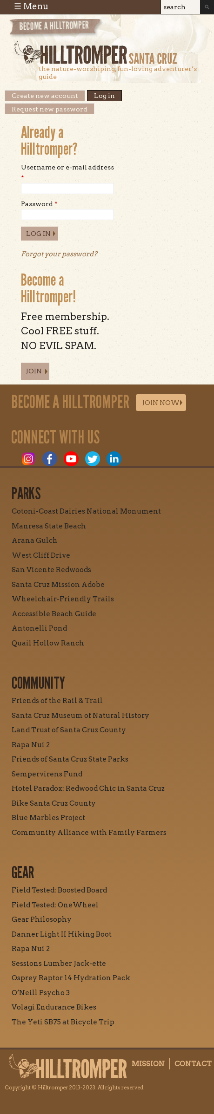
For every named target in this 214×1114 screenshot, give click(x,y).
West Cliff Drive (41, 555)
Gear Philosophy (42, 919)
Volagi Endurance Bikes (54, 1007)
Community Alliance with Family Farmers (89, 832)
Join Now (161, 402)
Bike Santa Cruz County (54, 803)
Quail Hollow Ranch (48, 643)
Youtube (71, 458)
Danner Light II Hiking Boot (62, 934)
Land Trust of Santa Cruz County (69, 730)
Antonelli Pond (39, 628)
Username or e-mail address (67, 172)
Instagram (28, 458)
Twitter (92, 458)
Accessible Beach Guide (54, 614)
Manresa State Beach (49, 526)
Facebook (49, 458)
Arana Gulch (35, 540)
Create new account (45, 95)
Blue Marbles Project (48, 818)
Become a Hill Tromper (59, 29)
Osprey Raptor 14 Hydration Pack (71, 978)
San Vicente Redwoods (51, 570)
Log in (108, 95)
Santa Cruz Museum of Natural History (80, 715)
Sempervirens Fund (47, 774)
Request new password (49, 109)
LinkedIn (114, 458)
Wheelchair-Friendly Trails (63, 599)
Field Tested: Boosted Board (59, 890)
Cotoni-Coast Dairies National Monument (86, 511)
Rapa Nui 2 (31, 745)
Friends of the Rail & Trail (57, 701)
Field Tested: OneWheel (55, 905)
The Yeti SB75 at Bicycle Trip (63, 1022)
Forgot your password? (59, 254)
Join (34, 371)
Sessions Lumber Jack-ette (59, 963)
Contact (193, 1064)
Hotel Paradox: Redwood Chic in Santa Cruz (88, 788)
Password (39, 204)
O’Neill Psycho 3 (41, 993)
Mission (148, 1064)
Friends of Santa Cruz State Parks (70, 759)
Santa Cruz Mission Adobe (58, 584)
